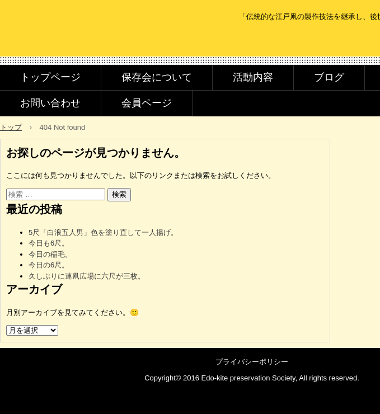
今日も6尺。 (49, 243)
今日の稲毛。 (50, 254)
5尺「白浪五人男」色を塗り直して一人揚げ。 (103, 232)
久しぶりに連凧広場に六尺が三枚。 (87, 276)
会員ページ (146, 103)
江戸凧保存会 (80, 41)
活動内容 (253, 77)
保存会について (156, 77)
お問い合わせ (50, 103)
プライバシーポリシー (251, 361)
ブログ (329, 77)
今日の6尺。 (49, 265)
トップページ (50, 77)
